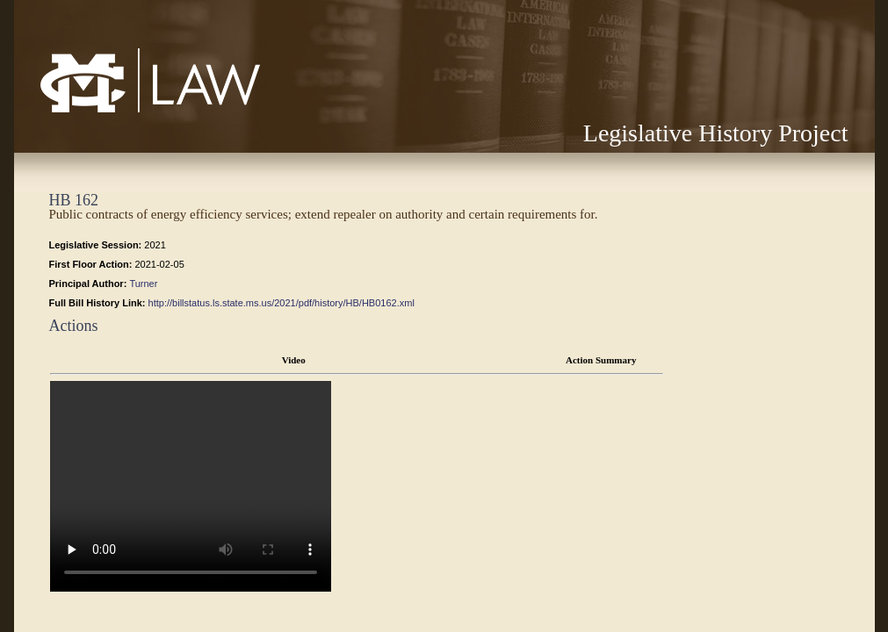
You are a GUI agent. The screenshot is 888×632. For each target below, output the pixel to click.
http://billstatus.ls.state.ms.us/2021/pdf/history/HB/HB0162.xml (281, 303)
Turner (143, 283)
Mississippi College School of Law (113, 111)
